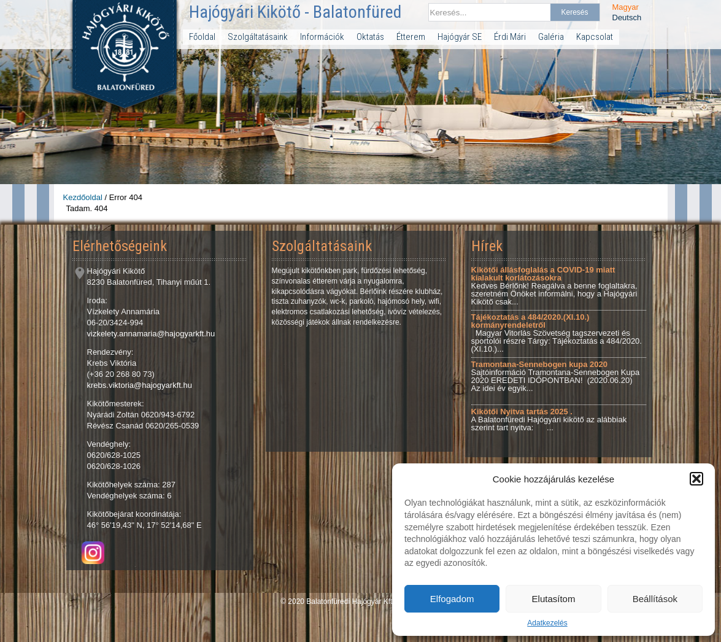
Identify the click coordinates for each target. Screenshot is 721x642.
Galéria (551, 36)
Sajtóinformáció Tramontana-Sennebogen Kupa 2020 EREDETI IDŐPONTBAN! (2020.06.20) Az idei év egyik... (555, 376)
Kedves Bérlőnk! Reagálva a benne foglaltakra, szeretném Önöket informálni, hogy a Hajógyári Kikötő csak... (554, 285)
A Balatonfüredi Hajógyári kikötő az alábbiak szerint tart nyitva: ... (549, 419)
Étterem (410, 36)
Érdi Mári (510, 36)
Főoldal (202, 36)
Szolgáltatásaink (258, 36)
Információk (322, 36)
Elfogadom (452, 599)
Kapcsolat (594, 36)
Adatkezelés (547, 623)
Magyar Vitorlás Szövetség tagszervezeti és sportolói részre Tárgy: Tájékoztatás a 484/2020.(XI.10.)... (556, 333)
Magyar (625, 7)
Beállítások (655, 599)
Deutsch (627, 17)
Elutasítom (554, 599)
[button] (696, 479)
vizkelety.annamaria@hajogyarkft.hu (151, 333)
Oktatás (370, 36)
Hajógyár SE (460, 36)
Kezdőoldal (82, 197)
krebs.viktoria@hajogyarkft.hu (139, 385)
